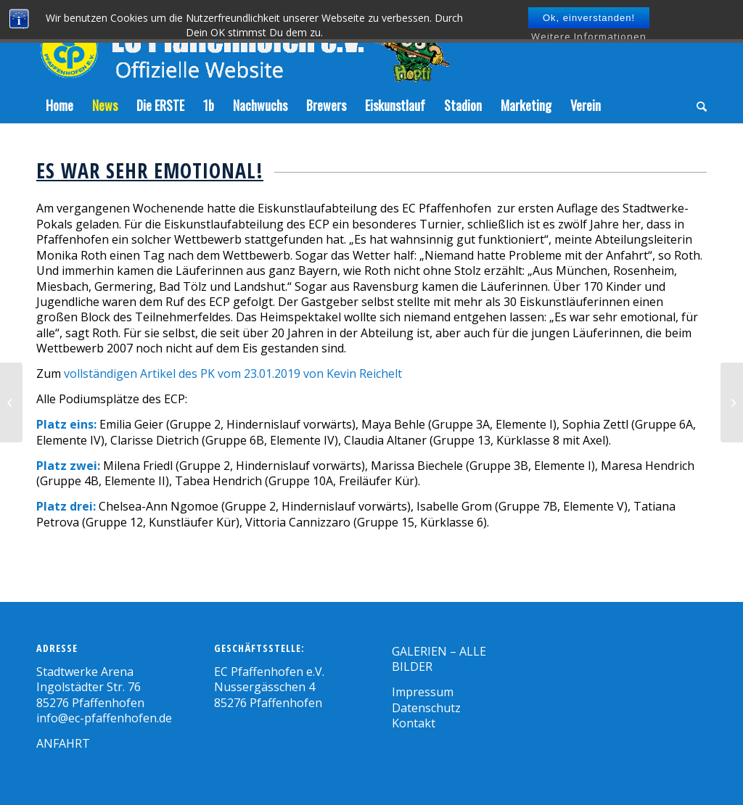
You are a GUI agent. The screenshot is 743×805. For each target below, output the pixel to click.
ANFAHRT (63, 743)
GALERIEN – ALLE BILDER (439, 658)
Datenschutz (426, 708)
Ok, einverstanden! (589, 17)
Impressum (422, 692)
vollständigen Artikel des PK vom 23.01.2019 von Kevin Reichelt (233, 373)
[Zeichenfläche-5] (243, 43)
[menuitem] (59, 105)
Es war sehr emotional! (149, 170)
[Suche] (697, 105)
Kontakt (413, 723)
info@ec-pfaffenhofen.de (104, 718)
